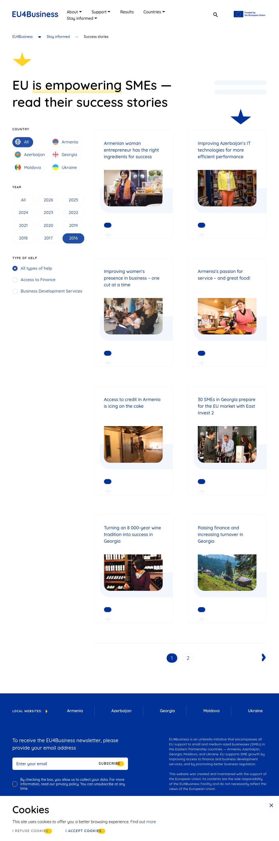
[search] (215, 15)
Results (127, 11)
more (151, 821)
